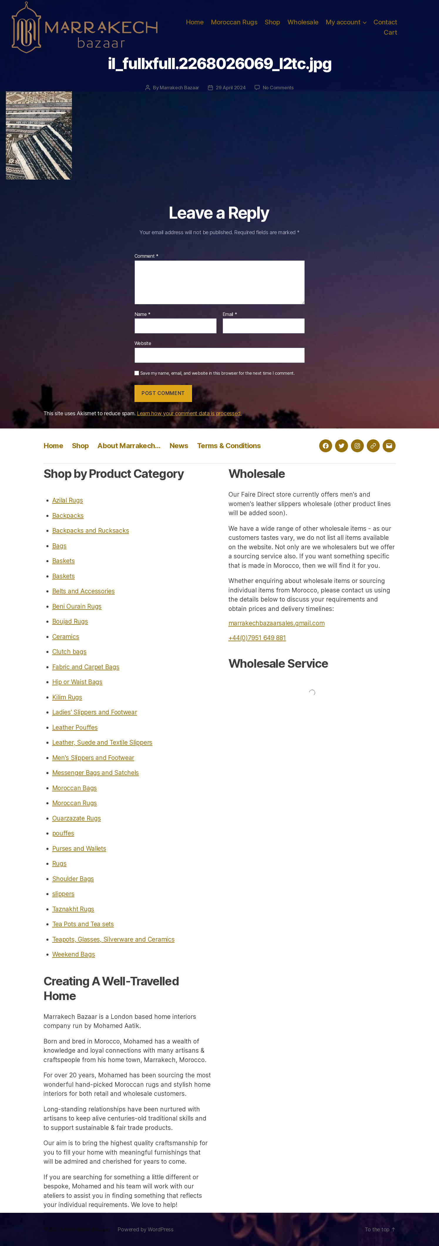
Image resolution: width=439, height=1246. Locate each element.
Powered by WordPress (145, 1229)
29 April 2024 (231, 88)
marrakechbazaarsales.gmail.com (276, 623)
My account (343, 22)
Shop (272, 22)
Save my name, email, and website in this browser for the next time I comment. (217, 373)
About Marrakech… (128, 445)
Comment (146, 256)
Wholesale (303, 22)
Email (230, 314)
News (178, 445)
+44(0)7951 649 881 (257, 638)
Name (142, 314)
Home (195, 22)
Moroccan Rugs (234, 22)
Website (142, 343)
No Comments (278, 88)
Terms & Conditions (229, 445)
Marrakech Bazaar (179, 88)
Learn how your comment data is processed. (189, 413)
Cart (390, 32)
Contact (385, 22)
